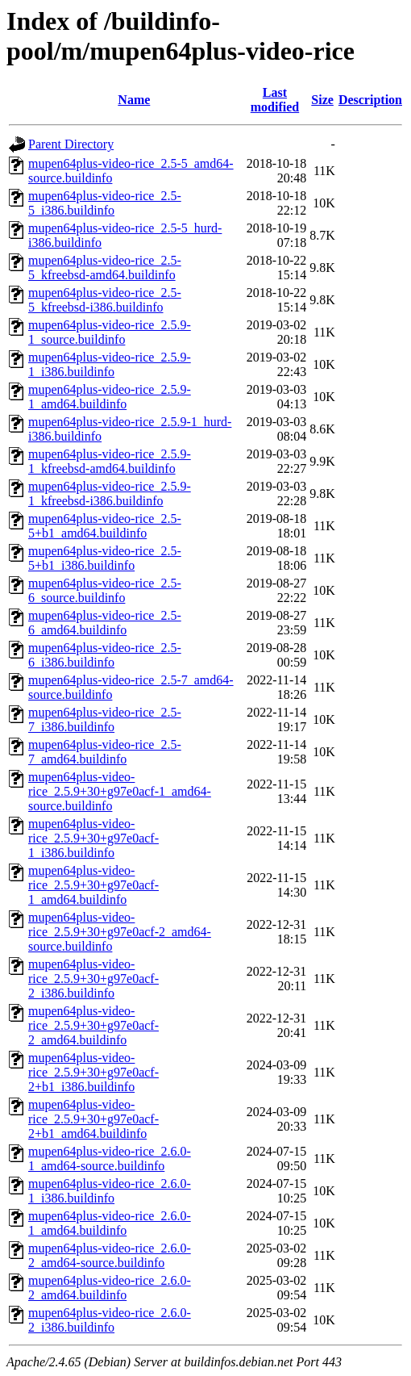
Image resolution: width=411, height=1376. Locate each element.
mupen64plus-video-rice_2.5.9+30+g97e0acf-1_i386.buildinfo (93, 838)
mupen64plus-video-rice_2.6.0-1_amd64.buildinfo (109, 1223)
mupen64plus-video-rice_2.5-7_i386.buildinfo (104, 719)
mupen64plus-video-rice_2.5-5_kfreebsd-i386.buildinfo (104, 300)
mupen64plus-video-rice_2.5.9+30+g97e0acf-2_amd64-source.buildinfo (119, 931)
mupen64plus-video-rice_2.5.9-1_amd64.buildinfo (109, 397)
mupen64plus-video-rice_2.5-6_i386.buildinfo (104, 655)
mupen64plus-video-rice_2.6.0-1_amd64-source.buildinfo (109, 1158)
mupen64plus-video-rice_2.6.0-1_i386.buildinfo (109, 1191)
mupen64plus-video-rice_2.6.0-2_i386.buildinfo (109, 1320)
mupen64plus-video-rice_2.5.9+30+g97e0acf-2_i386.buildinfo (93, 978)
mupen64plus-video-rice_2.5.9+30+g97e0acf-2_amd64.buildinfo (93, 1025)
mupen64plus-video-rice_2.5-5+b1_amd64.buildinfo (104, 526)
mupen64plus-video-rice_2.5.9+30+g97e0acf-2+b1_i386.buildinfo (93, 1072)
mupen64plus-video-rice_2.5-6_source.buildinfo (104, 590)
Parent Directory (71, 144)
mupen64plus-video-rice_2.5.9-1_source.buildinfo (109, 332)
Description (370, 100)
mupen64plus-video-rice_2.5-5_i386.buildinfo (104, 203)
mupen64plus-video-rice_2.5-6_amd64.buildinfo (104, 623)
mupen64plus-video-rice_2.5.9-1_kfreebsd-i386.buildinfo (109, 493)
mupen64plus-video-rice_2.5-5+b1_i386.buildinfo (104, 558)
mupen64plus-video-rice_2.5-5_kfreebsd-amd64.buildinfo (104, 267)
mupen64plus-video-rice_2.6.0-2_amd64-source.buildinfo (109, 1255)
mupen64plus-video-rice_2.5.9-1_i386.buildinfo (109, 364)
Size (322, 100)
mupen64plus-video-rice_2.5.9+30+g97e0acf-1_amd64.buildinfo (93, 885)
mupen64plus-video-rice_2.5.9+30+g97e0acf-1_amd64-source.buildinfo (119, 791)
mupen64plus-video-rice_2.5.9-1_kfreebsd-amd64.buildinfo (109, 461)
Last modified (275, 100)
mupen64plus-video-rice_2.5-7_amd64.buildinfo (104, 752)
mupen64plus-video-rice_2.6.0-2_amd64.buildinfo (109, 1288)
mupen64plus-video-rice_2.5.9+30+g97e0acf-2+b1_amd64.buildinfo (93, 1119)
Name (134, 100)
